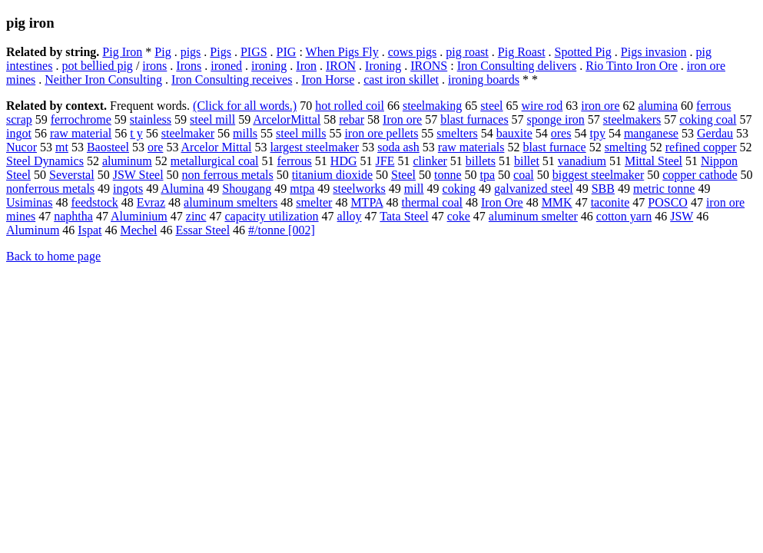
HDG (343, 160)
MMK (557, 202)
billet (526, 160)
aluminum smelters (230, 202)
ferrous (294, 160)
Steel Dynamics (45, 160)
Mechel (138, 230)
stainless (150, 119)
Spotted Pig (583, 51)
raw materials (471, 147)
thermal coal (432, 202)
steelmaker (187, 133)
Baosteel (108, 147)
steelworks (359, 188)
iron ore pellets (381, 133)
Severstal (72, 174)
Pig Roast (522, 51)
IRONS (428, 65)
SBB (603, 188)
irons (154, 65)
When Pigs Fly (342, 51)
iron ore (600, 105)
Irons (188, 65)
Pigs (220, 51)
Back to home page (53, 256)
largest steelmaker (315, 147)
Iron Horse (327, 79)
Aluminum (32, 230)
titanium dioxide (332, 174)
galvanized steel (533, 188)
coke (458, 216)
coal (523, 174)
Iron (306, 65)
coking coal (707, 119)
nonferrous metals (50, 188)
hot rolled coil (349, 105)
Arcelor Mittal (216, 147)
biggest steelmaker (598, 174)
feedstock (94, 202)
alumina (658, 105)
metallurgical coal (215, 160)
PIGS (254, 51)
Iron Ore (502, 202)
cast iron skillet (401, 79)
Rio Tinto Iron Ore (632, 65)
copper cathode (699, 174)
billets (481, 160)
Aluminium (139, 216)
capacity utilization (271, 216)
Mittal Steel (653, 160)
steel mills (301, 133)
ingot (19, 133)
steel (491, 105)
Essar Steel (202, 230)
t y (136, 133)
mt (61, 147)
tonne (448, 174)
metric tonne (664, 188)
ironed (226, 65)
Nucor (21, 147)
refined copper (701, 147)
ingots (128, 188)
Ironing (383, 65)
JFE (385, 160)
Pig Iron (122, 51)
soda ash (398, 147)
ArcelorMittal (286, 119)
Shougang (246, 188)
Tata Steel (404, 216)
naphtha (73, 216)
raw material (80, 133)
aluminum (127, 160)
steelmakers (632, 119)
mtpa (302, 188)
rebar (351, 119)
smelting (626, 147)
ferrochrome (81, 119)
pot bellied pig (96, 65)
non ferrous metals (228, 174)
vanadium (582, 160)
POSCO (668, 202)
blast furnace (554, 147)
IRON (341, 65)
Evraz (151, 202)
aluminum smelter (533, 216)
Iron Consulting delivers (517, 65)
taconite (610, 202)
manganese (651, 133)
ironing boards (483, 79)
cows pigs (412, 51)
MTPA (366, 202)
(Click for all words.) (245, 105)
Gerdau (715, 133)
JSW (681, 216)
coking (459, 188)
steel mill (212, 119)
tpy (597, 133)
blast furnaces (474, 119)
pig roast (467, 51)
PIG (287, 51)
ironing (269, 65)
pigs (191, 51)
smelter (314, 202)
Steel (403, 174)
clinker (429, 160)
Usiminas (29, 202)
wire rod (542, 105)
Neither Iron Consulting (103, 79)
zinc (196, 216)
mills (245, 133)
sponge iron (556, 119)
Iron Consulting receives (231, 79)
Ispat (89, 230)
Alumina (182, 188)
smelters (456, 133)
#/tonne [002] (281, 230)
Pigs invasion (654, 51)
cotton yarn (624, 216)
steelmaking (432, 105)
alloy (349, 216)
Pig (162, 51)
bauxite (514, 133)
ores (561, 133)
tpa (488, 174)
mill (414, 188)
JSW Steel (138, 174)
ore (155, 147)
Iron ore (402, 119)
